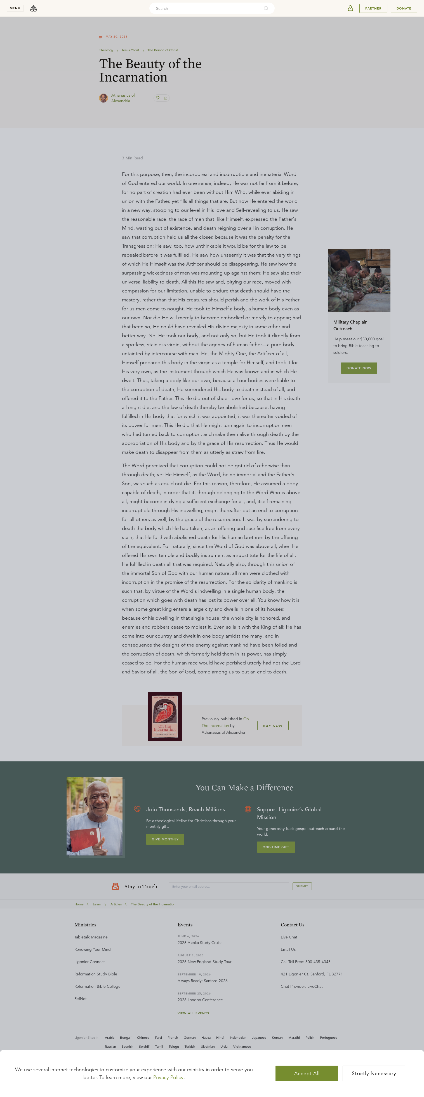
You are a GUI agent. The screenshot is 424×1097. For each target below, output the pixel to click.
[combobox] (204, 8)
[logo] (33, 8)
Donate (404, 8)
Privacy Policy (168, 1077)
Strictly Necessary (374, 1073)
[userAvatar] (350, 8)
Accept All (307, 1073)
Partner (373, 8)
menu (15, 8)
